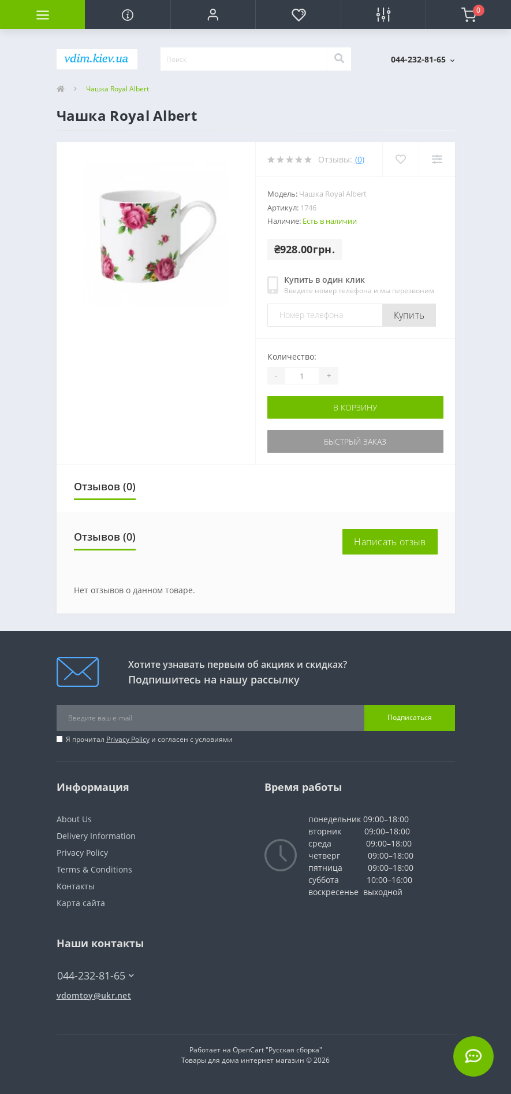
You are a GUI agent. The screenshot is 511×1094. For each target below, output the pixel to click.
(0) (359, 159)
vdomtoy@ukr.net (94, 995)
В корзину (355, 407)
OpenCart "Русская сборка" (277, 1050)
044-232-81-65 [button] (95, 975)
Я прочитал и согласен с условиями (149, 739)
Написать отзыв (390, 541)
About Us (74, 819)
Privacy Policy (128, 739)
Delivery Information (96, 835)
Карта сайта (81, 902)
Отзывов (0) (105, 486)
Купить (409, 315)
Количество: (291, 356)
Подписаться (409, 717)
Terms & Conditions (94, 869)
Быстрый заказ (355, 441)
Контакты (76, 886)
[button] (212, 14)
